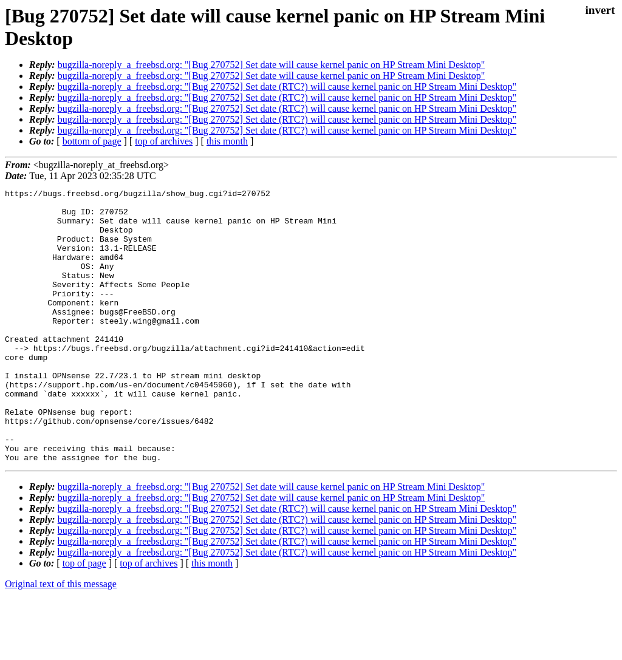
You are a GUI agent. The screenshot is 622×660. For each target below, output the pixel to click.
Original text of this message (61, 638)
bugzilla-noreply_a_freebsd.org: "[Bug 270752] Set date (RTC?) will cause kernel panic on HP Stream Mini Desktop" (287, 86)
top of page (84, 618)
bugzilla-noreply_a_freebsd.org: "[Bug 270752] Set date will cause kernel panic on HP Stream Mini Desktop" (271, 65)
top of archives (164, 141)
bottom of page (92, 141)
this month (227, 141)
